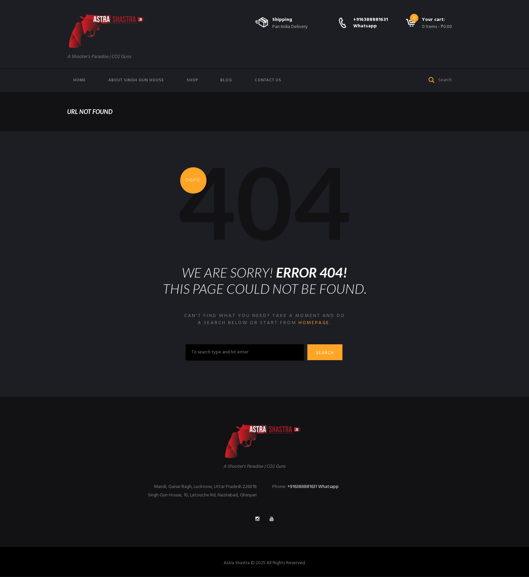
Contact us (268, 80)
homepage (314, 323)
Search (325, 353)
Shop (192, 80)
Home (79, 80)
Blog (226, 80)
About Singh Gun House (136, 80)
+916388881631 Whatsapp (370, 23)
